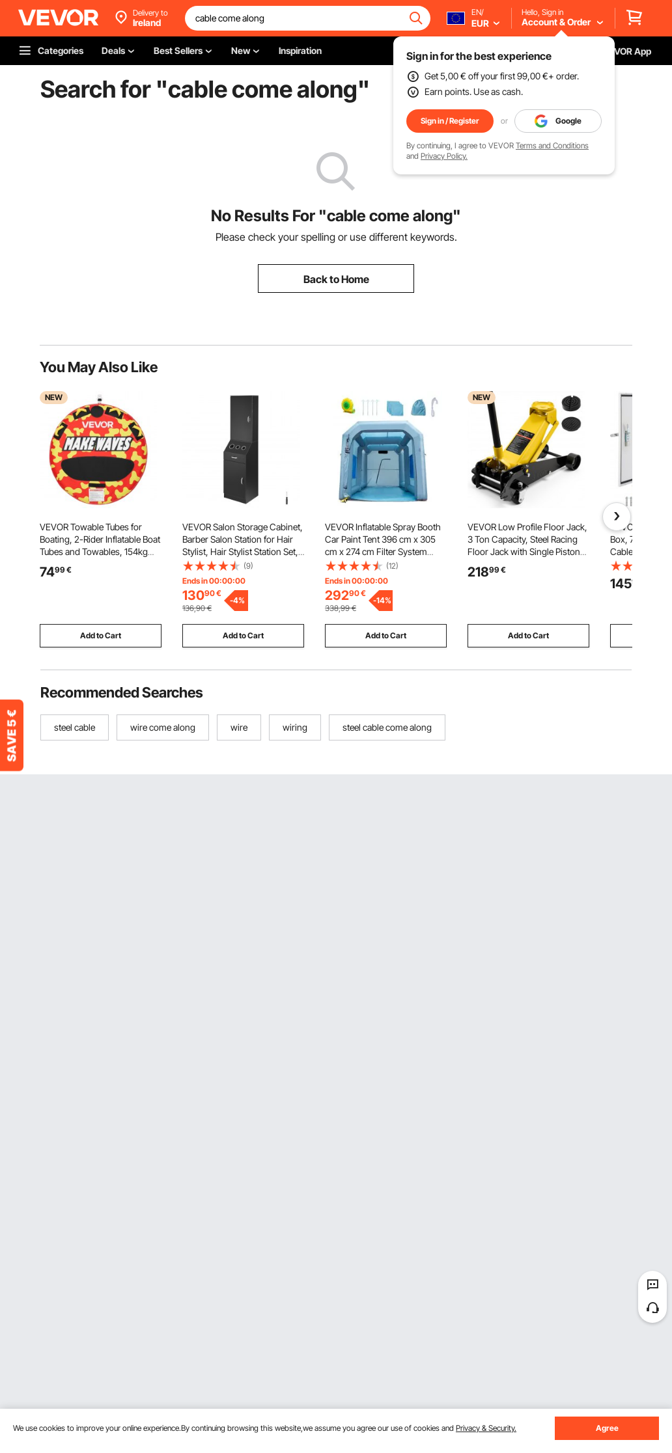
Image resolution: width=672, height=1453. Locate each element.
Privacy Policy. (444, 156)
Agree (607, 1428)
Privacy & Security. (486, 1428)
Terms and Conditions (552, 145)
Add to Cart (100, 635)
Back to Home (336, 279)
